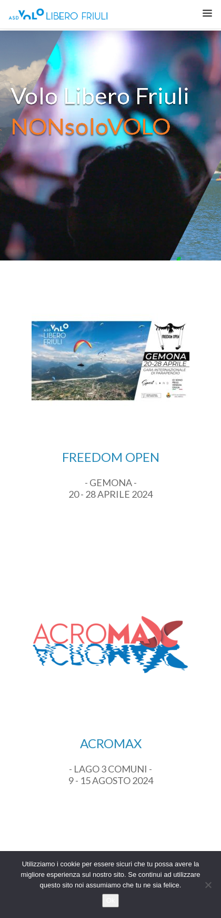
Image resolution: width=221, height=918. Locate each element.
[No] (208, 885)
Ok (110, 900)
